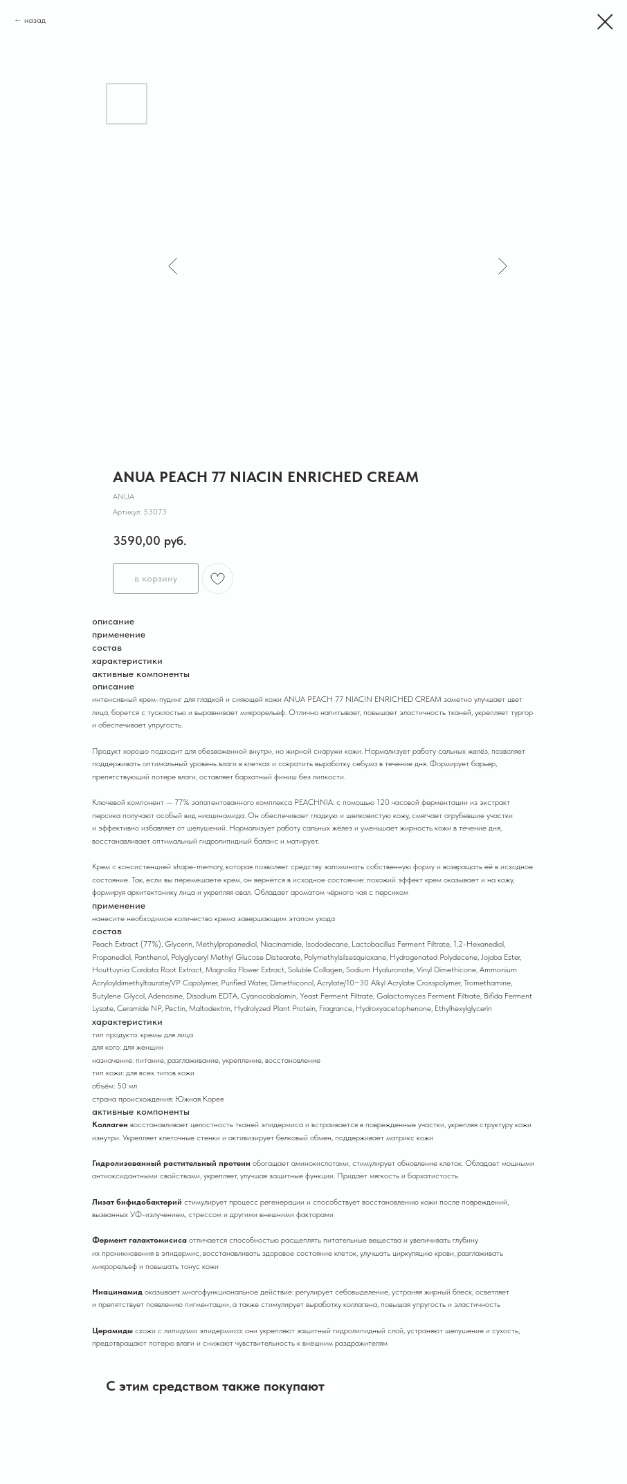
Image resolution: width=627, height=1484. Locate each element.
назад (35, 20)
